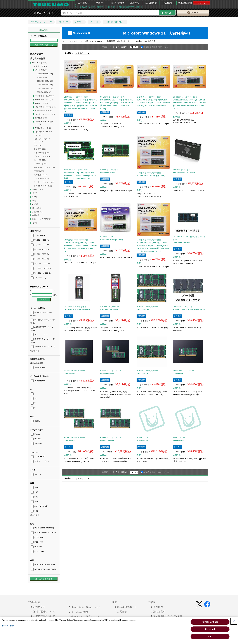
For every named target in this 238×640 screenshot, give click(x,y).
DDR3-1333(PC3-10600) (42, 528)
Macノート (41, 103)
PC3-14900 (37, 542)
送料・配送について (43, 611)
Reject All (210, 629)
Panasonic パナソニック (183, 306)
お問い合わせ (117, 2)
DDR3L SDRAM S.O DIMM (43, 569)
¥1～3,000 (38, 235)
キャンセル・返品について (85, 607)
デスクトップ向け (44, 96)
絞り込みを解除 (37, 58)
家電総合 (36, 215)
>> (126, 47)
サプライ (36, 193)
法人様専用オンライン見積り (168, 616)
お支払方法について (43, 616)
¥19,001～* (38, 278)
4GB (34, 501)
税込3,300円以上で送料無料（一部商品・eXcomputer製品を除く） (109, 6)
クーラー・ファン (44, 182)
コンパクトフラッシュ (46, 107)
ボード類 (40, 160)
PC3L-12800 (37, 551)
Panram (36, 439)
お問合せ (121, 611)
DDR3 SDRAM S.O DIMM (43, 564)
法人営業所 (151, 2)
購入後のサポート (126, 607)
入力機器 (40, 175)
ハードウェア (38, 189)
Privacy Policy (8, 626)
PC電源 (39, 171)
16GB (35, 487)
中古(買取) (168, 2)
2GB (34, 497)
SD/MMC (41, 118)
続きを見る (34, 351)
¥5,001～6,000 (40, 249)
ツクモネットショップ (41, 22)
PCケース (40, 164)
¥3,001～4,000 (40, 240)
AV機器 (35, 204)
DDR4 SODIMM (45, 85)
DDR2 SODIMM (45, 88)
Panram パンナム (107, 237)
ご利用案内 (83, 2)
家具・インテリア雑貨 (41, 219)
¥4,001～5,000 (40, 245)
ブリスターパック (40, 461)
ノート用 (94, 22)
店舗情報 (134, 2)
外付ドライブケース (44, 167)
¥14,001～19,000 (41, 273)
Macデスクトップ (44, 99)
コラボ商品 (37, 208)
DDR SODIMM (44, 92)
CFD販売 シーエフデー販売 (76, 97)
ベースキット (41, 178)
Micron (35, 434)
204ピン (36, 474)
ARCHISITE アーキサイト (75, 306)
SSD (38, 145)
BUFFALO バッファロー (147, 306)
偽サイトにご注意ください (85, 616)
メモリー (79, 22)
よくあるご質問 (79, 612)
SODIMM (42, 77)
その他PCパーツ (43, 186)
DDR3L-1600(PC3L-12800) (43, 532)
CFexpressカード (43, 110)
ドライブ (40, 149)
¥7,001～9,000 (40, 259)
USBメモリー (43, 128)
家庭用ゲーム (38, 212)
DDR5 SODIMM (45, 81)
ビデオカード (42, 156)
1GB (34, 492)
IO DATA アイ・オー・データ (77, 170)
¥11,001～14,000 (41, 268)
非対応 (35, 421)
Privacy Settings (210, 622)
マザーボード (42, 153)
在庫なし (38, 367)
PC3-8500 (36, 547)
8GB (34, 511)
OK (210, 636)
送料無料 (38, 380)
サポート (100, 2)
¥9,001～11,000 (40, 263)
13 (33, 398)
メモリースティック (45, 114)
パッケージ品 (38, 456)
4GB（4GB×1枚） (40, 506)
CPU (38, 135)
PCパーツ (63, 22)
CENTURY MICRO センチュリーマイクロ (189, 238)
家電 (34, 201)
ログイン (201, 2)
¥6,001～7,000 (40, 254)
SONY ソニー (39, 334)
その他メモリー (43, 132)
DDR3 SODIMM (115, 22)
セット (35, 223)
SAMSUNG (37, 443)
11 (33, 394)
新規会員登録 (185, 2)
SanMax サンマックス (43, 346)
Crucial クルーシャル (109, 170)
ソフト (35, 197)
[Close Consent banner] (233, 621)
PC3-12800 (37, 537)
